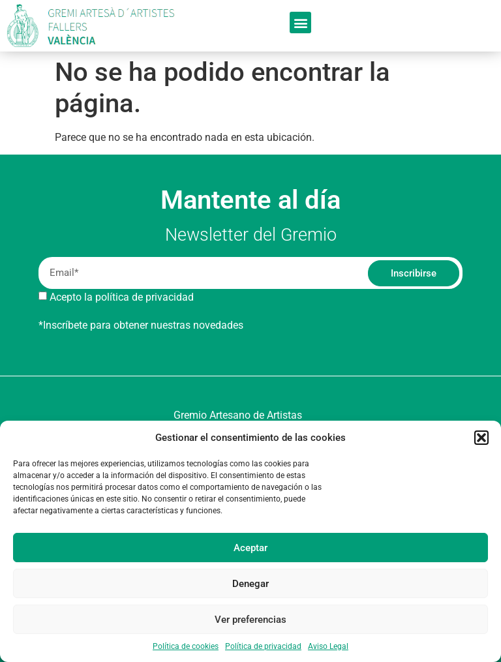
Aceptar (250, 548)
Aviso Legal (328, 646)
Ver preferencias (250, 619)
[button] (481, 437)
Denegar (250, 584)
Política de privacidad (263, 646)
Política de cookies (186, 646)
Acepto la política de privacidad (122, 297)
